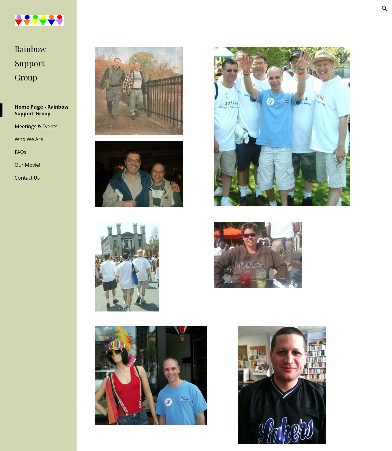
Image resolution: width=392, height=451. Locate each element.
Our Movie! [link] (27, 165)
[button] (384, 8)
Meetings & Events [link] (36, 126)
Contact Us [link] (27, 177)
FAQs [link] (20, 152)
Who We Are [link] (29, 139)
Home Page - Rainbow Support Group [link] (42, 110)
